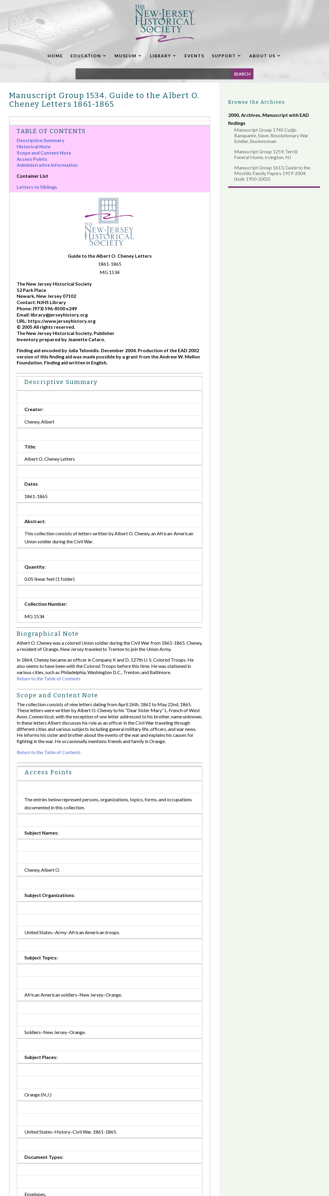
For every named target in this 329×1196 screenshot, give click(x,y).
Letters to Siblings (37, 187)
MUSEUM (126, 55)
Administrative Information (47, 165)
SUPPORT (224, 55)
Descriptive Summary (41, 140)
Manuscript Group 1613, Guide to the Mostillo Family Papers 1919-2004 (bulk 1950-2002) (272, 173)
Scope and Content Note (44, 152)
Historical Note (34, 146)
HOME (55, 55)
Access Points (32, 159)
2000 (233, 115)
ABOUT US (262, 55)
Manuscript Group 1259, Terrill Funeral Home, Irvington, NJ (265, 154)
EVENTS (194, 55)
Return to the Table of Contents (49, 678)
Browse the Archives (256, 102)
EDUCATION (85, 55)
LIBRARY (160, 55)
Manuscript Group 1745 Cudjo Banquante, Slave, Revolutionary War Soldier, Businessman (271, 135)
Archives (250, 115)
